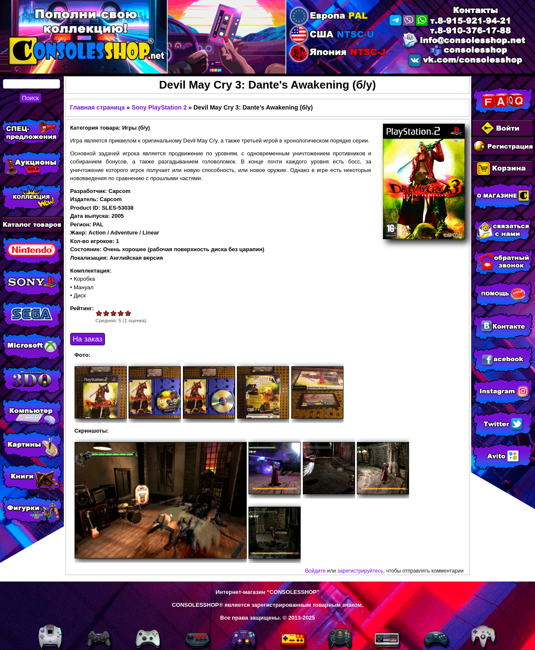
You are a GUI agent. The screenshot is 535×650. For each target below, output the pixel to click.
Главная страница (97, 107)
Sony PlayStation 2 (159, 107)
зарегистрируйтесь (360, 571)
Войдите (315, 571)
